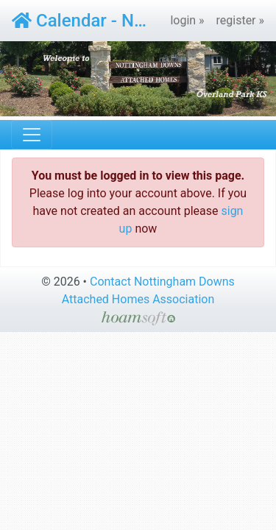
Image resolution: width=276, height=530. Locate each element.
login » (187, 20)
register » (240, 20)
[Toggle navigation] (31, 134)
